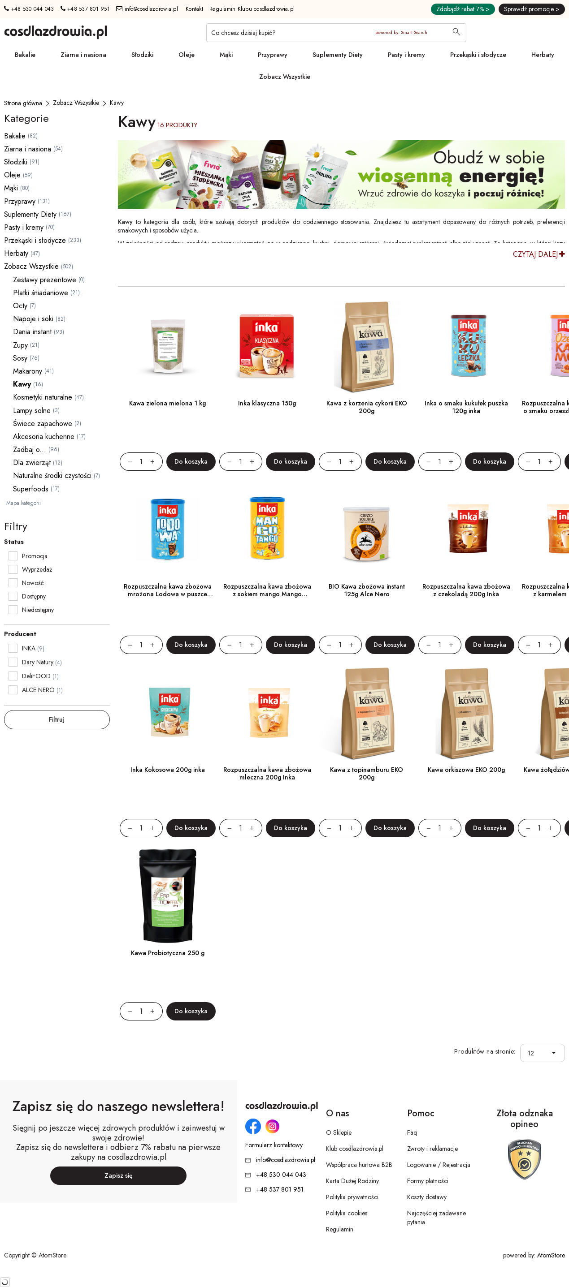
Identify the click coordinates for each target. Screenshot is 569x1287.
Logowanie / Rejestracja (438, 1164)
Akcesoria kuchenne (43, 436)
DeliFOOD (36, 675)
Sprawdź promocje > (532, 8)
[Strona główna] (23, 103)
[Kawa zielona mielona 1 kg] (168, 346)
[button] (556, 1053)
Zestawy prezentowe (44, 280)
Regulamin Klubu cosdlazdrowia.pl (252, 9)
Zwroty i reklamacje (432, 1148)
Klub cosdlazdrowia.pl (354, 1148)
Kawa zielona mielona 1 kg (167, 403)
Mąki (226, 54)
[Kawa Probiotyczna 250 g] (168, 896)
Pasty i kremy (406, 54)
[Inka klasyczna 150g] (267, 346)
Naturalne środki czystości (52, 475)
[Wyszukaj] (456, 32)
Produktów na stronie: (485, 1051)
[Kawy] (117, 102)
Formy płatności (427, 1180)
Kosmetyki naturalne (42, 397)
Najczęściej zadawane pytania (436, 1218)
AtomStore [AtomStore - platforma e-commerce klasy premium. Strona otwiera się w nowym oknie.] (551, 1255)
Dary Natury (37, 662)
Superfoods (30, 489)
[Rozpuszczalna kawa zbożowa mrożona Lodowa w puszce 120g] (168, 529)
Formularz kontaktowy (274, 1145)
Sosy (20, 358)
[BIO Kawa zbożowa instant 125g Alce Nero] (367, 529)
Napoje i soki (33, 319)
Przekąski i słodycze (478, 54)
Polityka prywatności (352, 1196)
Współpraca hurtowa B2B (359, 1164)
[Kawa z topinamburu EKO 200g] (367, 713)
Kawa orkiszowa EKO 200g (466, 769)
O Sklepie (339, 1132)
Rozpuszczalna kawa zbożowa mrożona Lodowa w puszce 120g (168, 594)
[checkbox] (13, 555)
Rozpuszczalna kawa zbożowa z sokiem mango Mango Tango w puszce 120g (267, 594)
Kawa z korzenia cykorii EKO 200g (366, 407)
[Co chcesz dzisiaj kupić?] (336, 32)
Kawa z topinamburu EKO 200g (366, 773)
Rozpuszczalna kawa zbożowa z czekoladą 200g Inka (466, 590)
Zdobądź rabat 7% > (463, 8)
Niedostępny (38, 609)
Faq (412, 1132)
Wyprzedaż (37, 569)
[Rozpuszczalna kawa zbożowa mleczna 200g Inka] (267, 713)
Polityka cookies (346, 1213)
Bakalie (25, 54)
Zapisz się (118, 1175)
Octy (20, 306)
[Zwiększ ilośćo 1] (156, 461)
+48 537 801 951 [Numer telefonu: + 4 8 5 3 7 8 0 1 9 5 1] (85, 9)
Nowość (33, 582)
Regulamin (339, 1229)
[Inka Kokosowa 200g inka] (168, 713)
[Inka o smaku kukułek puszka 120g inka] (466, 346)
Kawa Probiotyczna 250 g (167, 952)
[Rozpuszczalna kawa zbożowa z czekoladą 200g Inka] (466, 529)
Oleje (186, 54)
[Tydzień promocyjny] (341, 174)
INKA (28, 648)
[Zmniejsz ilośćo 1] (126, 461)
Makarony (27, 371)
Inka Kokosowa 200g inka (167, 769)
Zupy (20, 345)
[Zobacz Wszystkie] (76, 102)
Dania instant (32, 332)
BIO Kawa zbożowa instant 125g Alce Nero (367, 590)
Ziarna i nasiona (83, 54)
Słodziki (142, 54)
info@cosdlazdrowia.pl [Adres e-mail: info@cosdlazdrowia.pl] (147, 9)
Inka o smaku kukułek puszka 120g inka (466, 407)
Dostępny (34, 596)
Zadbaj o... (29, 449)
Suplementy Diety (338, 54)
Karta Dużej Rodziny (352, 1180)
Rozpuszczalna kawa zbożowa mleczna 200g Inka (267, 773)
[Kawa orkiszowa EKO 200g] (466, 713)
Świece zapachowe (42, 423)
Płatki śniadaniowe (40, 293)
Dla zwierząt (32, 462)
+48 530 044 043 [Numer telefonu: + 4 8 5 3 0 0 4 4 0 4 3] (29, 9)
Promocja (35, 555)
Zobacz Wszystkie (284, 76)
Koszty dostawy (427, 1196)
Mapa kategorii (23, 503)
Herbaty (542, 54)
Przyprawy (272, 54)
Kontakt (194, 9)
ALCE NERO (38, 689)
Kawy (22, 384)
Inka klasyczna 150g (267, 403)
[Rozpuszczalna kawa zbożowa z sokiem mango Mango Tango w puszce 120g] (267, 529)
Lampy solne (32, 410)
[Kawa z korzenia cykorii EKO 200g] (367, 346)
